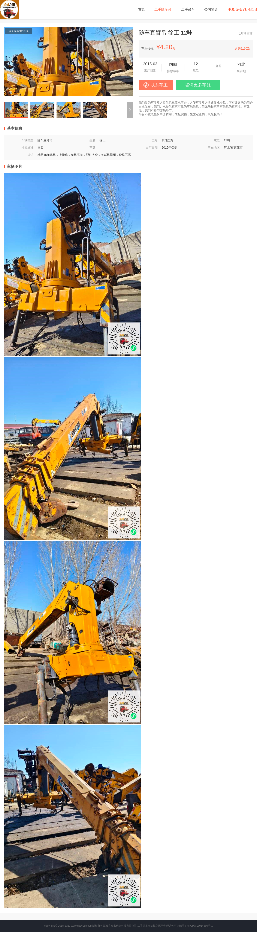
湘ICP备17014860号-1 (200, 925)
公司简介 (211, 9)
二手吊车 (188, 9)
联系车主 (159, 84)
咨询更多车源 (198, 84)
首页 (141, 9)
